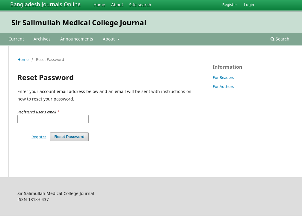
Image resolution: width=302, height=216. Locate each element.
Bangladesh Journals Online (45, 4)
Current (16, 39)
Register (229, 4)
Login (249, 4)
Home (99, 5)
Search (280, 39)
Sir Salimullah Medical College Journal (78, 22)
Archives (42, 39)
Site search (140, 5)
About (117, 5)
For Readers (223, 77)
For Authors (223, 86)
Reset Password (69, 136)
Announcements (76, 39)
